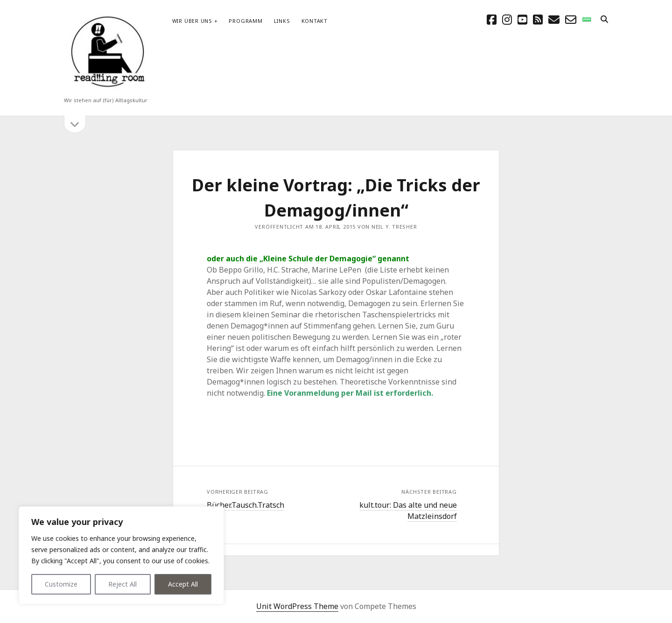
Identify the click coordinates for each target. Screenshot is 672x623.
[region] (121, 555)
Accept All (183, 584)
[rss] (538, 19)
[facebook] (492, 19)
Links (282, 20)
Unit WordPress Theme (297, 606)
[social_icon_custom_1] (586, 19)
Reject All (122, 584)
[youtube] (522, 19)
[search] (604, 19)
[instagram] (507, 19)
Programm (245, 20)
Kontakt (314, 20)
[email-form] (570, 19)
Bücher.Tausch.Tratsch (245, 505)
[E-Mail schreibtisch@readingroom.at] (554, 19)
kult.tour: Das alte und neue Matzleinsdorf (408, 510)
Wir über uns (192, 20)
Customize (61, 584)
